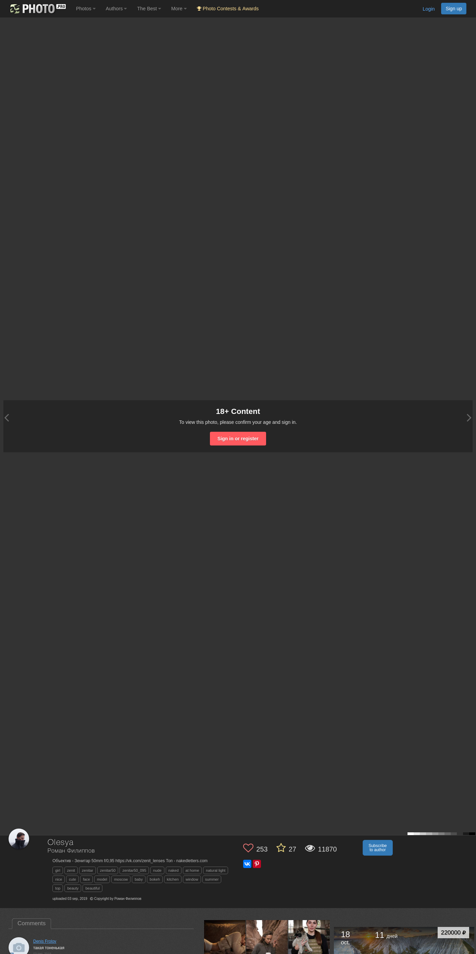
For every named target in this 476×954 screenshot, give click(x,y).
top (57, 888)
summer (212, 879)
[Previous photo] (6, 417)
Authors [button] (116, 8)
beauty (72, 888)
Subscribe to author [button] (377, 847)
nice (58, 879)
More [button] (179, 8)
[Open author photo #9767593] (267, 941)
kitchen (173, 879)
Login (429, 9)
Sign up (454, 8)
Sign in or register (238, 438)
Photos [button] (86, 8)
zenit (71, 870)
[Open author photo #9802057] (225, 941)
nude (157, 870)
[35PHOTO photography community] (37, 9)
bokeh (155, 879)
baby (139, 879)
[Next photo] (469, 417)
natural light (215, 870)
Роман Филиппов (71, 851)
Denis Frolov (44, 941)
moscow (121, 879)
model (102, 879)
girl (57, 870)
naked (173, 870)
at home (192, 870)
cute (72, 879)
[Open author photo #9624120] (309, 941)
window (192, 879)
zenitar (87, 870)
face (86, 879)
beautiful (92, 888)
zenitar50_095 (134, 870)
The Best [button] (149, 8)
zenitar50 (107, 870)
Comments (31, 923)
